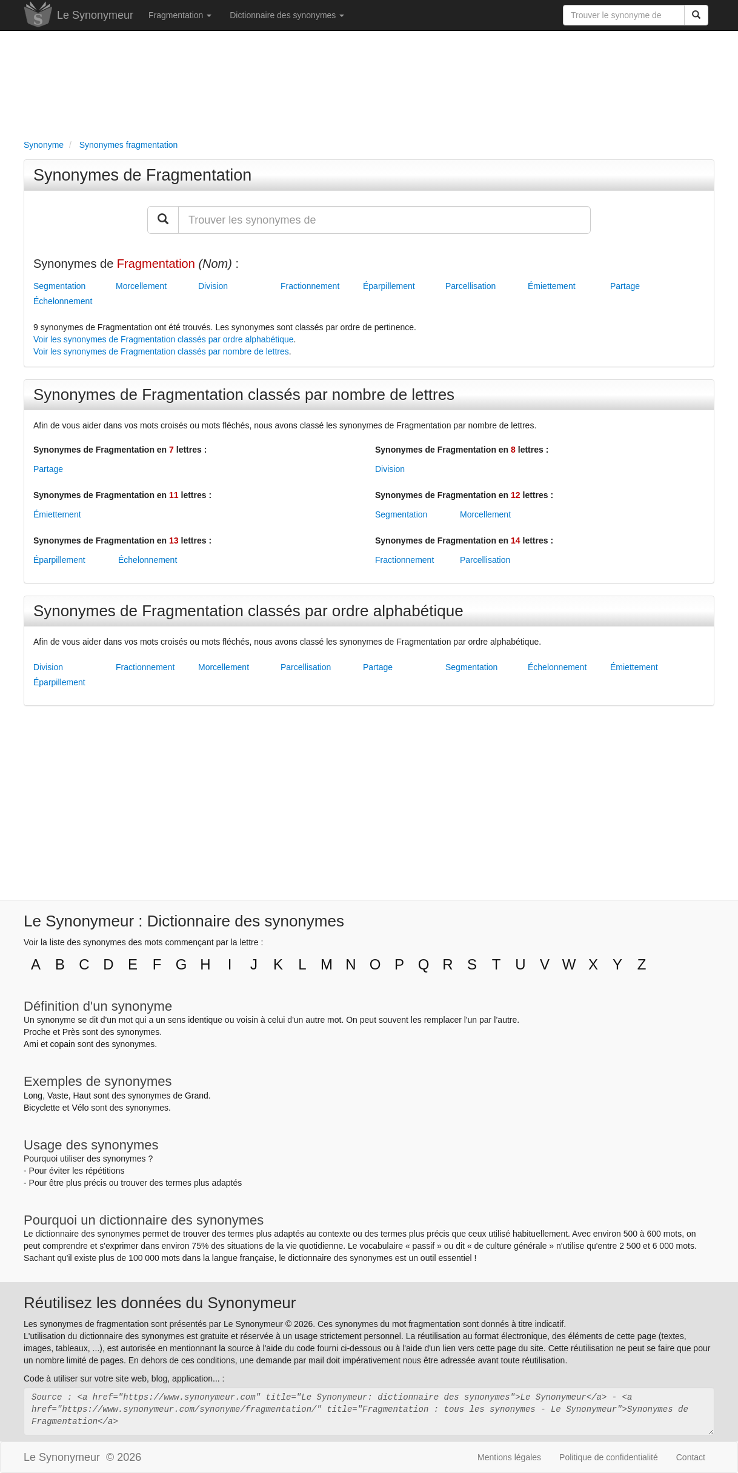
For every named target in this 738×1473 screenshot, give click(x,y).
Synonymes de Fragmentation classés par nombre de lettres (243, 394)
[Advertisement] (369, 82)
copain (62, 1044)
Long (33, 1095)
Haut (82, 1095)
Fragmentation (179, 15)
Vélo (79, 1107)
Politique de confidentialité (608, 1457)
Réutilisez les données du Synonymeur (160, 1303)
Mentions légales (509, 1457)
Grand (196, 1095)
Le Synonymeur (95, 15)
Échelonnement (62, 301)
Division (213, 286)
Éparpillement (389, 286)
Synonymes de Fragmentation (142, 175)
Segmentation (59, 286)
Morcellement (141, 286)
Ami (31, 1044)
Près (71, 1032)
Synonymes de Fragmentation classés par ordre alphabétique (248, 611)
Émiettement (552, 286)
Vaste (57, 1095)
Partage (625, 286)
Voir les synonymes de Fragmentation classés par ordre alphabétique (163, 339)
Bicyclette (42, 1107)
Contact (690, 1457)
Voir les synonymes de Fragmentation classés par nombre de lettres (161, 351)
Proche (37, 1032)
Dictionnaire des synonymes (287, 15)
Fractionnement (310, 286)
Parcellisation (470, 286)
